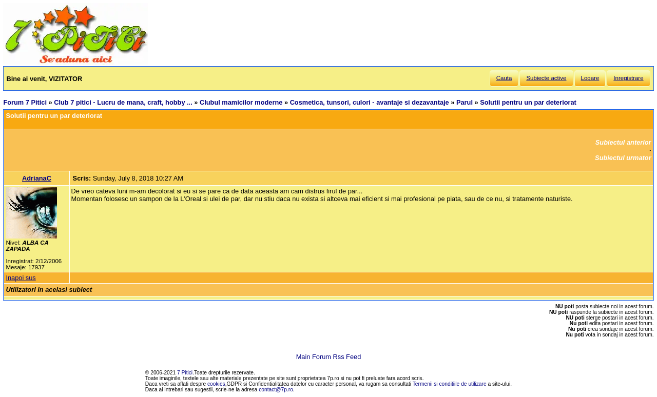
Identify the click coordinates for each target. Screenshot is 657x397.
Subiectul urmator (623, 158)
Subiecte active (546, 78)
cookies (216, 384)
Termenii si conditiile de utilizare (450, 384)
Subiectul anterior (623, 142)
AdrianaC (36, 178)
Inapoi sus (20, 278)
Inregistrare (628, 78)
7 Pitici (184, 372)
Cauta (504, 78)
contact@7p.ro (276, 389)
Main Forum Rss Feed (328, 357)
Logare (590, 78)
